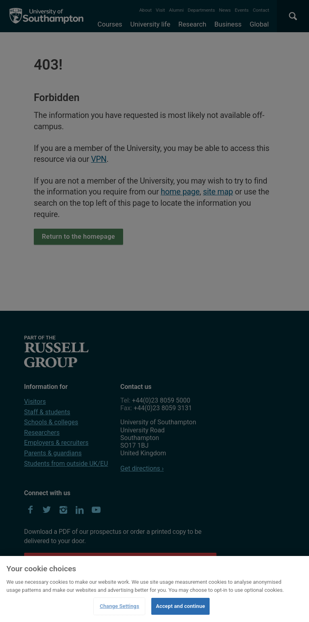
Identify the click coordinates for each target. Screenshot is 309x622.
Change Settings (119, 606)
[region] (154, 589)
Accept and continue (180, 606)
